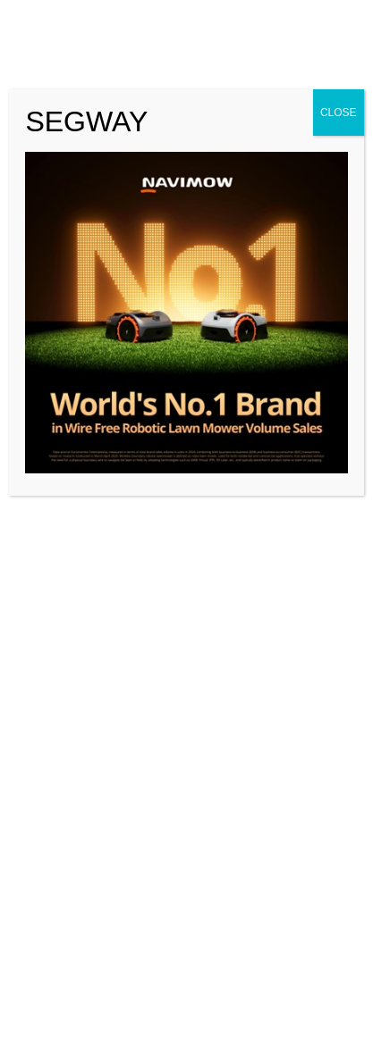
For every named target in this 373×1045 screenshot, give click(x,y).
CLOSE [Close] (338, 112)
